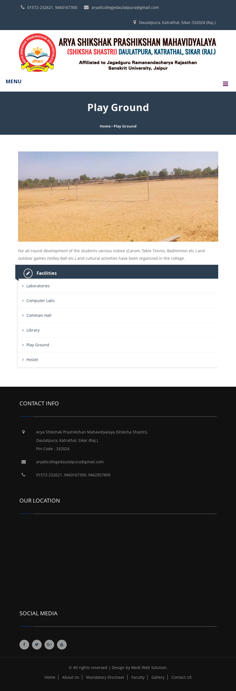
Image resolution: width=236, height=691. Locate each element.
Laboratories (38, 285)
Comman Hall (38, 315)
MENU (13, 81)
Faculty (138, 677)
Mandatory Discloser (105, 677)
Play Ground (37, 344)
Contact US (182, 677)
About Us (70, 677)
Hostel (32, 359)
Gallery (158, 677)
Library (32, 330)
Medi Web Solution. (149, 667)
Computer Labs (40, 300)
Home (105, 126)
